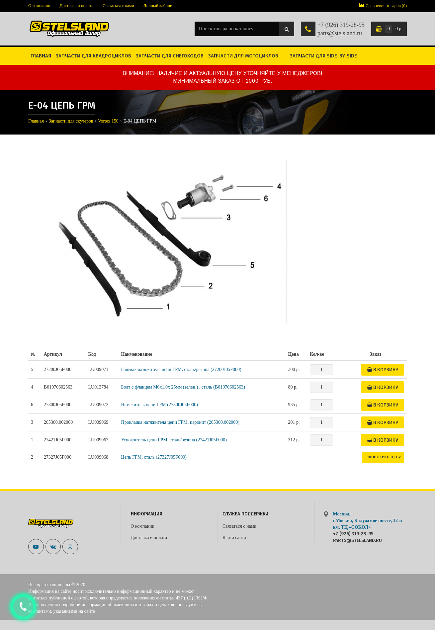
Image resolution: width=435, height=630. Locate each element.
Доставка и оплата (76, 5)
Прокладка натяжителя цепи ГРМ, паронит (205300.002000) (180, 422)
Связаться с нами (118, 5)
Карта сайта (234, 537)
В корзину (382, 369)
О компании (39, 5)
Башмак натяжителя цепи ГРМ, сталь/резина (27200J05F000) (181, 369)
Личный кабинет (158, 5)
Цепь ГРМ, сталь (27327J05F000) (154, 457)
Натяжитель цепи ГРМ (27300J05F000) (159, 404)
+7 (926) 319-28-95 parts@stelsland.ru (341, 29)
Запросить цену (383, 456)
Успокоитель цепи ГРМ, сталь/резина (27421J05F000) (174, 439)
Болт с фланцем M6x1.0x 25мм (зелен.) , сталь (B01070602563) (183, 387)
